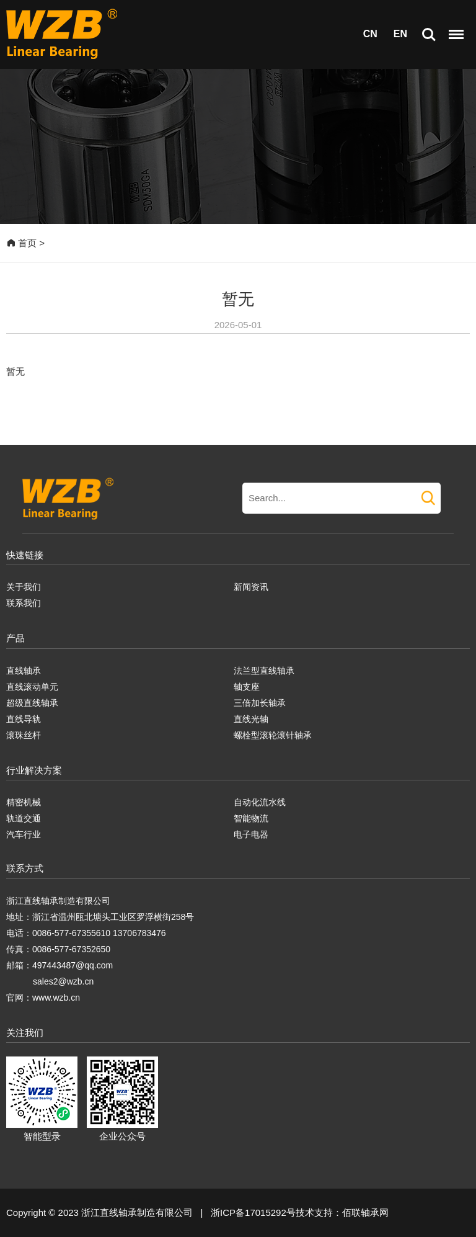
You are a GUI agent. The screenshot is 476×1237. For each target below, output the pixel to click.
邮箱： (19, 965)
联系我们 (23, 603)
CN (370, 34)
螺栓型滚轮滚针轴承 (273, 735)
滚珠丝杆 (23, 735)
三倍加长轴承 (260, 703)
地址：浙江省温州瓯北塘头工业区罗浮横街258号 (100, 917)
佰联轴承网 (365, 1212)
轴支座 (247, 687)
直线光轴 (251, 719)
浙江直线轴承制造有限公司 (58, 901)
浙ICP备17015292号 (253, 1212)
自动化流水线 (260, 802)
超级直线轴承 (32, 703)
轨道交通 (23, 818)
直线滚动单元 (32, 687)
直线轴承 (23, 671)
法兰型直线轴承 (264, 671)
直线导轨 (23, 719)
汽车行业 (23, 834)
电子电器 (251, 834)
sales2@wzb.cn (63, 981)
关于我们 (23, 587)
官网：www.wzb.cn (43, 998)
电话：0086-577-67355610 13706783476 (86, 933)
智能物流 (251, 818)
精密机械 (23, 802)
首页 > (25, 243)
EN (400, 34)
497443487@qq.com (72, 965)
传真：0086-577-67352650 (58, 949)
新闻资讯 (251, 587)
